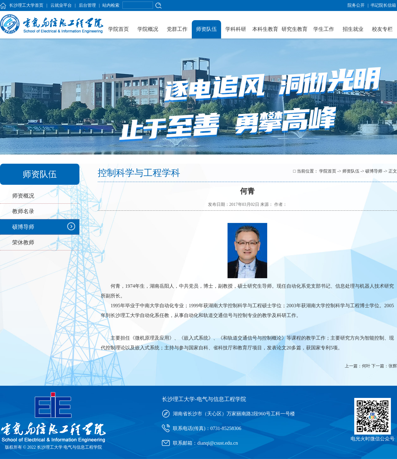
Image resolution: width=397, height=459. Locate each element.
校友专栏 (382, 29)
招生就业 (353, 29)
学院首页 (118, 29)
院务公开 (356, 5)
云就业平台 (61, 5)
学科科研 (235, 29)
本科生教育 (265, 29)
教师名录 (23, 211)
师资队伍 (206, 29)
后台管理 (87, 5)
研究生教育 (295, 29)
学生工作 (323, 29)
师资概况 (23, 196)
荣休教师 (23, 242)
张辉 (392, 366)
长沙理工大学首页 (26, 5)
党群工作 (177, 29)
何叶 (366, 366)
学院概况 (147, 29)
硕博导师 (23, 227)
